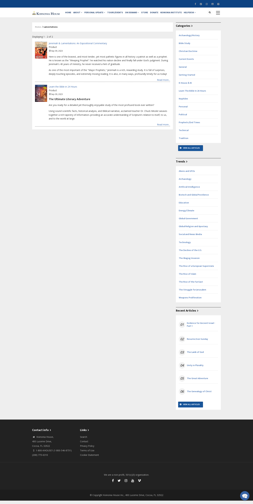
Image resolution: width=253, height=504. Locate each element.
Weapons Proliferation (190, 301)
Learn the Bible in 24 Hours (63, 89)
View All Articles (191, 151)
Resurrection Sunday (197, 342)
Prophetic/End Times (189, 125)
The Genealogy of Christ (199, 394)
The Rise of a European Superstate (196, 269)
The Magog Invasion (189, 261)
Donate (159, 14)
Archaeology (185, 182)
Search (83, 440)
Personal (183, 110)
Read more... (163, 83)
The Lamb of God (195, 355)
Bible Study (184, 46)
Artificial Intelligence (189, 190)
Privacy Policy (87, 449)
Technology (185, 245)
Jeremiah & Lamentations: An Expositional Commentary (78, 46)
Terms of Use (87, 453)
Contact (84, 444)
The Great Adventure (197, 381)
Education (184, 206)
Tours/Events (117, 14)
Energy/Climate (186, 214)
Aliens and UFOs (187, 174)
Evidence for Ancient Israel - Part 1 (201, 328)
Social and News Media (190, 238)
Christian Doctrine (188, 54)
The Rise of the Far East (191, 285)
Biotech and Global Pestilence (194, 198)
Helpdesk (196, 14)
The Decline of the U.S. (190, 253)
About (79, 14)
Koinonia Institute (177, 14)
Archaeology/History (189, 38)
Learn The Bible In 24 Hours (192, 94)
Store (149, 14)
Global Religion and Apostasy (193, 229)
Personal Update (97, 14)
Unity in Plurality (195, 368)
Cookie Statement (89, 458)
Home (69, 14)
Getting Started (187, 78)
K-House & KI (185, 86)
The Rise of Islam (187, 277)
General (183, 70)
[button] (245, 496)
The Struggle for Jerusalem (192, 293)
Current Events (186, 62)
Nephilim (183, 102)
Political (183, 118)
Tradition (183, 141)
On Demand (135, 14)
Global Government (188, 222)
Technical (183, 133)
